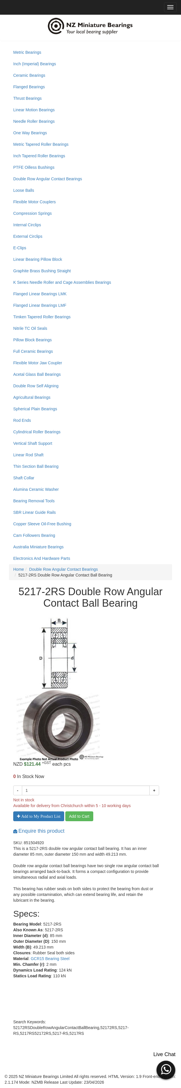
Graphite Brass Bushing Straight (42, 271)
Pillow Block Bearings (32, 340)
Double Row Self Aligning (35, 386)
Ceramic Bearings (29, 75)
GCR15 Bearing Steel (50, 958)
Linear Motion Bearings (34, 110)
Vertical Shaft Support (32, 443)
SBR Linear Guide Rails (34, 512)
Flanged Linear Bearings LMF (39, 305)
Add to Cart (79, 816)
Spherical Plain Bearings (35, 409)
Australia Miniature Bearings (38, 547)
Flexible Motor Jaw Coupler (37, 363)
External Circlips (27, 236)
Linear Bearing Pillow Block (37, 259)
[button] (166, 1069)
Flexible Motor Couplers (34, 202)
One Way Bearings (30, 133)
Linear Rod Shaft (28, 455)
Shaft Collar (23, 478)
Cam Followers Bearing (34, 535)
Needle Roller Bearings (34, 121)
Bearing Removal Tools (34, 501)
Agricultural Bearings (31, 397)
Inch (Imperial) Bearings (34, 64)
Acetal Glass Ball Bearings (37, 374)
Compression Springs (32, 213)
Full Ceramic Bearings (33, 351)
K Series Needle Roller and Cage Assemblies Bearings (62, 282)
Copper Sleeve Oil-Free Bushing (42, 524)
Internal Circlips (27, 225)
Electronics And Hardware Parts (41, 558)
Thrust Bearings (27, 98)
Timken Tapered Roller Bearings (42, 317)
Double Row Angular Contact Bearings (47, 179)
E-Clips (19, 248)
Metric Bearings (27, 52)
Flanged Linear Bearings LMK (39, 294)
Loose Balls (23, 190)
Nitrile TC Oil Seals (30, 328)
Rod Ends (22, 420)
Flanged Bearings (29, 87)
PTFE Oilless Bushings (33, 167)
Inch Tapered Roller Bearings (39, 156)
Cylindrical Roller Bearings (36, 432)
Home (18, 569)
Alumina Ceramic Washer (36, 489)
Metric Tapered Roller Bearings (40, 144)
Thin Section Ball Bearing (35, 466)
